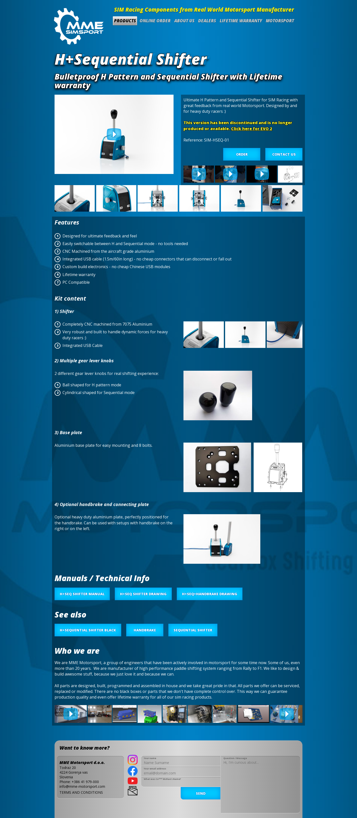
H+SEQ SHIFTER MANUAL (82, 594)
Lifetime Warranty (241, 21)
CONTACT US (284, 154)
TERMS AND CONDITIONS (81, 792)
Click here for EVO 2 (251, 128)
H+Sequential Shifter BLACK (88, 630)
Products (125, 21)
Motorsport (280, 21)
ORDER (242, 154)
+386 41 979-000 (85, 781)
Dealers (207, 21)
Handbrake (145, 630)
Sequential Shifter (193, 630)
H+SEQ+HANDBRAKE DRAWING (209, 594)
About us (184, 21)
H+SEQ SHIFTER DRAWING (143, 594)
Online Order (155, 21)
